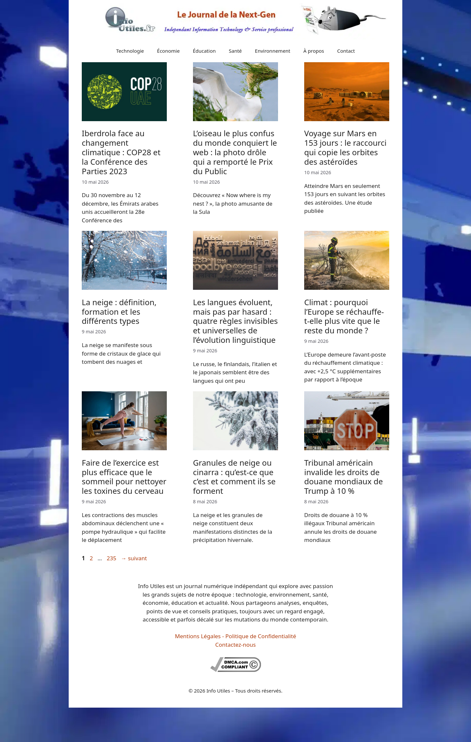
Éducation (204, 50)
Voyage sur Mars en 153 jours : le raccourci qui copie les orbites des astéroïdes (345, 147)
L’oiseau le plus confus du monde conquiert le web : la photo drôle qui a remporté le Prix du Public (235, 152)
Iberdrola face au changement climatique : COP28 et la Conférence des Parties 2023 (121, 152)
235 (112, 558)
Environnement (272, 50)
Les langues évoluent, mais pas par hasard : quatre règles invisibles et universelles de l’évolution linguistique (235, 321)
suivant (134, 558)
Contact (346, 50)
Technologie (130, 50)
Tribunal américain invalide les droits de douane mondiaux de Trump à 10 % (343, 476)
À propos (314, 50)
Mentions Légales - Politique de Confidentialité (235, 636)
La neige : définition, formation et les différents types (119, 311)
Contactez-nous (235, 644)
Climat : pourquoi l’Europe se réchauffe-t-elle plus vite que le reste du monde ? (344, 316)
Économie (168, 50)
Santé (235, 50)
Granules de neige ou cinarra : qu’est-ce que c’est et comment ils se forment (234, 476)
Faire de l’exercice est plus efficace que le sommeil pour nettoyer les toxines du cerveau (124, 476)
